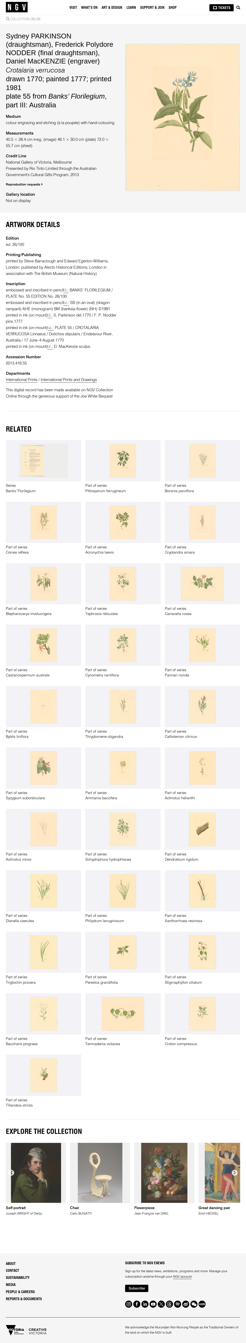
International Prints (21, 380)
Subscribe (137, 1288)
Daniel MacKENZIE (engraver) (53, 61)
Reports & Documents (24, 1299)
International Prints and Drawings (69, 380)
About (10, 1263)
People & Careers (20, 1292)
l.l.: (66, 290)
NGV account (182, 1276)
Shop (173, 7)
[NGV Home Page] (17, 7)
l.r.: (66, 303)
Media (10, 1285)
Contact (12, 1270)
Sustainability (18, 1277)
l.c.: (50, 328)
